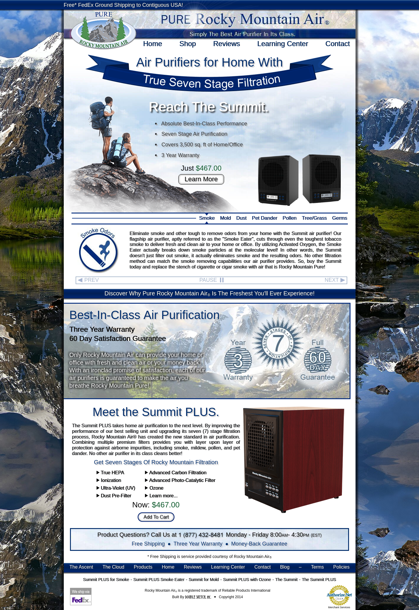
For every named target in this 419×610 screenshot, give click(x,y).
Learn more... (161, 495)
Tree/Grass (314, 218)
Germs (339, 218)
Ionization (109, 480)
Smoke (207, 218)
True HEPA (110, 472)
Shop (187, 44)
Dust (241, 218)
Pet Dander (264, 218)
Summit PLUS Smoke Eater (158, 579)
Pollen (289, 218)
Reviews (226, 44)
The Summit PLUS (319, 579)
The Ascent (81, 566)
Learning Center (282, 44)
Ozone (154, 488)
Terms (317, 566)
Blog (284, 566)
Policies (341, 566)
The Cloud (113, 566)
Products (143, 566)
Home (152, 44)
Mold (225, 218)
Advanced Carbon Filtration (175, 472)
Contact (337, 44)
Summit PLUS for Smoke (106, 579)
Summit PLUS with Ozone (247, 579)
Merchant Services (339, 607)
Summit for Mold (204, 579)
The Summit (286, 579)
